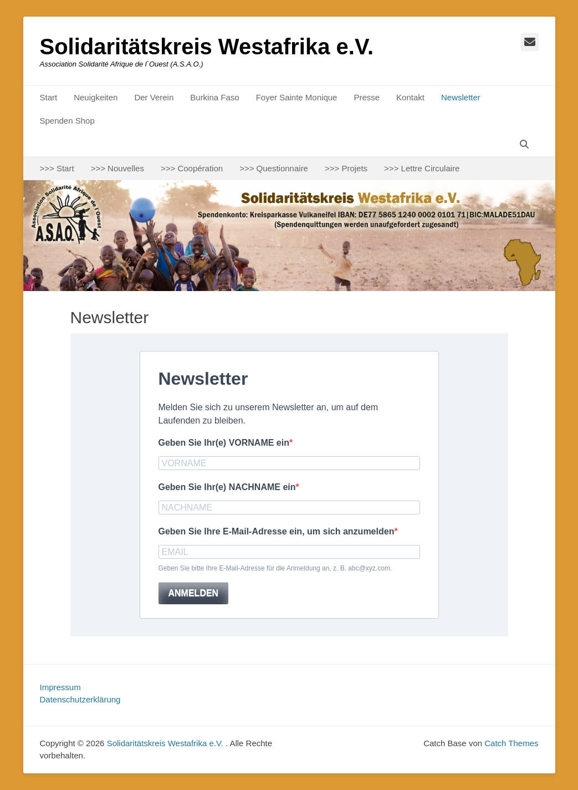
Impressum (60, 687)
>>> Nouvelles (117, 168)
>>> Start (57, 168)
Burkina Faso (214, 97)
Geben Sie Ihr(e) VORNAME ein (223, 442)
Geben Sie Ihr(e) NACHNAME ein (227, 487)
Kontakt (410, 97)
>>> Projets (346, 168)
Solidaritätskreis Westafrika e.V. (207, 46)
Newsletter (460, 97)
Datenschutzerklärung (80, 699)
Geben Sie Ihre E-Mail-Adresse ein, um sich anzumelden (276, 531)
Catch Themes (511, 743)
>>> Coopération (192, 168)
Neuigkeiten (95, 97)
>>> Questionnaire (273, 168)
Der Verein (153, 97)
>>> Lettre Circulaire (421, 168)
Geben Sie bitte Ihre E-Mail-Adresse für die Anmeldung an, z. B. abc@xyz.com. (275, 568)
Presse (367, 97)
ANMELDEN (193, 593)
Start (49, 97)
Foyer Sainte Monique (296, 97)
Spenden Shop (67, 120)
